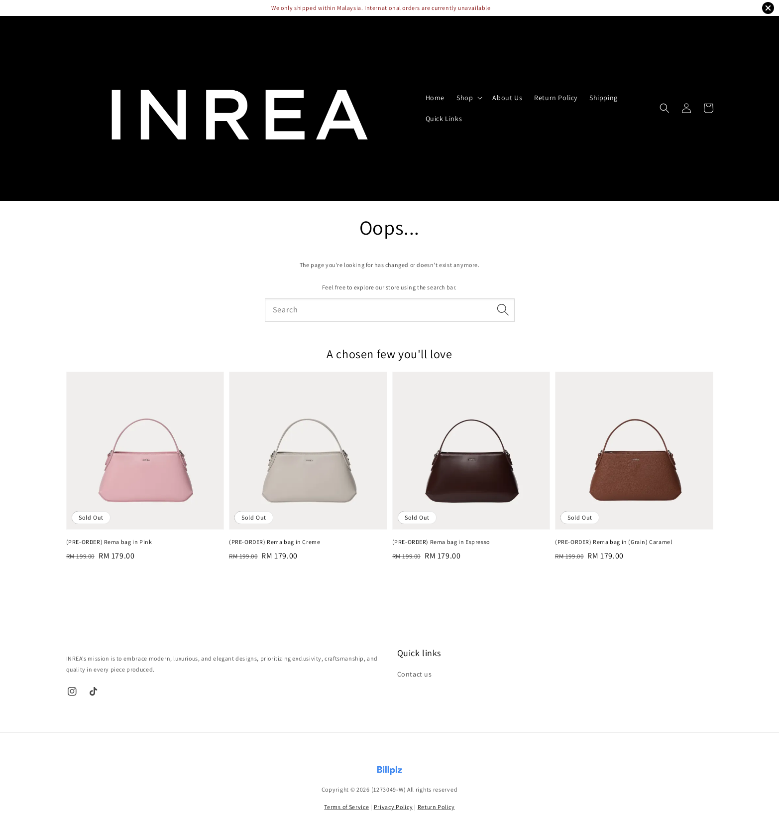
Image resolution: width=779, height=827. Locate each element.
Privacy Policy (393, 807)
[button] (664, 108)
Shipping (603, 97)
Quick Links (444, 118)
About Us (507, 97)
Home (435, 97)
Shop (464, 97)
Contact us (414, 674)
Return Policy (555, 97)
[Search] (503, 310)
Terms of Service (346, 807)
